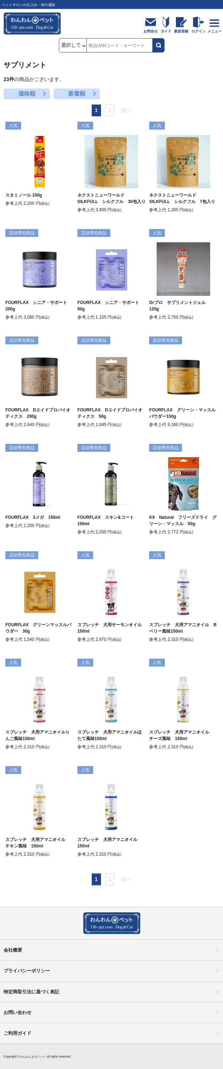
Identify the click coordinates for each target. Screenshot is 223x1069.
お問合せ (150, 31)
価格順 (26, 94)
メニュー (214, 31)
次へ (126, 110)
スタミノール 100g (23, 195)
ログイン (198, 31)
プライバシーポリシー (27, 970)
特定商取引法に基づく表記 (31, 991)
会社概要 (13, 950)
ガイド (166, 31)
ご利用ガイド (17, 1033)
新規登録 (181, 31)
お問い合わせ (17, 1012)
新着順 (76, 94)
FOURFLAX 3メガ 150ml (32, 517)
